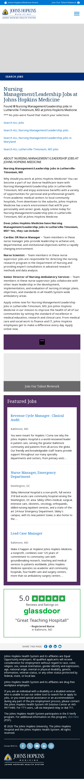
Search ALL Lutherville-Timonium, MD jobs (31, 149)
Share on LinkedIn (55, 646)
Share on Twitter (50, 646)
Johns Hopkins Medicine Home (23, 2)
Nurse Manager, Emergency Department (33, 475)
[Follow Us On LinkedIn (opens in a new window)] (44, 746)
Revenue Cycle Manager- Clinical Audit (37, 418)
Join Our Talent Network (64, 2)
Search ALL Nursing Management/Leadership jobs (36, 130)
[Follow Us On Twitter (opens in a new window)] (30, 746)
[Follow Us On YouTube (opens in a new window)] (37, 746)
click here (73, 717)
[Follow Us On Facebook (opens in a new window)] (23, 746)
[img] (19, 14)
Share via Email (60, 646)
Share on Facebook (45, 646)
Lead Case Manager (26, 533)
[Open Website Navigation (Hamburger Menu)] (76, 9)
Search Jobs (14, 76)
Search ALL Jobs (14, 122)
